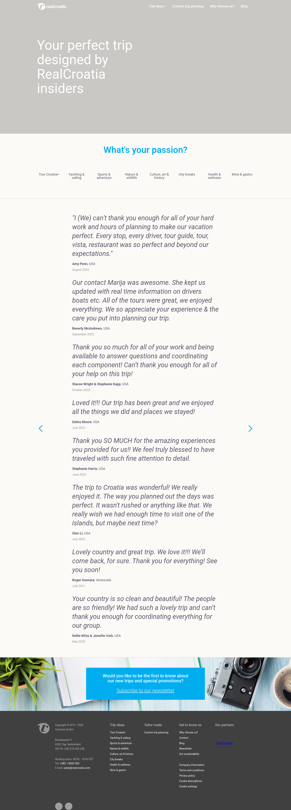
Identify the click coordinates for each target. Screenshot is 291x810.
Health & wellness (120, 764)
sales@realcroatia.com (76, 767)
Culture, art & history (121, 753)
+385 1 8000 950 (69, 763)
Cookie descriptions (190, 781)
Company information (191, 764)
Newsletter (185, 748)
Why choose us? (188, 732)
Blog (181, 743)
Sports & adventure (121, 743)
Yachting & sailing (120, 737)
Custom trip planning (156, 732)
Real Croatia (225, 743)
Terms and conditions (191, 770)
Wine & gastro (118, 770)
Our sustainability (189, 753)
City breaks (116, 759)
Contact (183, 737)
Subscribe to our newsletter (145, 690)
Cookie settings (188, 786)
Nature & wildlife (119, 748)
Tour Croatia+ (117, 732)
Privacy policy (187, 775)
